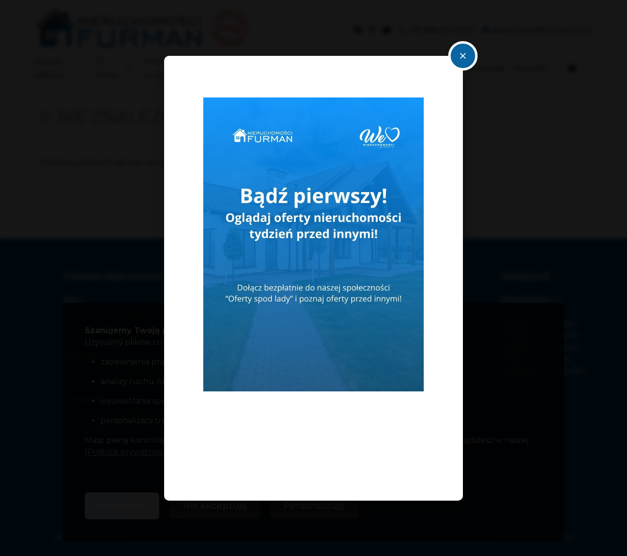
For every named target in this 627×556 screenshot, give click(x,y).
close (463, 56)
